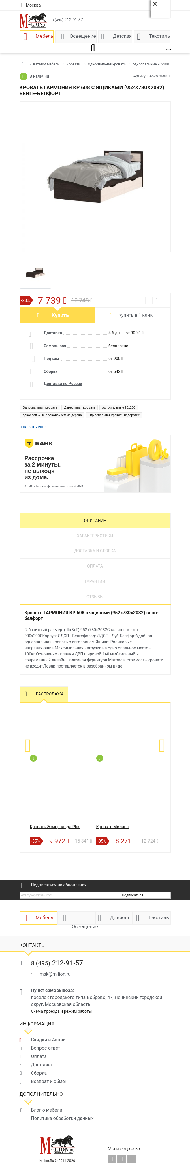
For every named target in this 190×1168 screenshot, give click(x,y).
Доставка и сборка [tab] (95, 551)
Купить (60, 315)
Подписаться (132, 895)
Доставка (41, 1064)
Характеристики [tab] (95, 536)
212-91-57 (67, 20)
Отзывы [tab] (95, 596)
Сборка (39, 1073)
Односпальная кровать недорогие (114, 415)
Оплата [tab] (95, 566)
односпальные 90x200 (118, 407)
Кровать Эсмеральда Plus (55, 826)
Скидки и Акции (48, 1039)
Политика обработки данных (62, 1118)
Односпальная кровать (40, 407)
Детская (122, 36)
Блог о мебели (46, 1110)
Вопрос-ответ (45, 1048)
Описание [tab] (95, 520)
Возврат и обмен (49, 1081)
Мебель (44, 36)
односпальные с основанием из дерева (52, 415)
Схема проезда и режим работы (61, 1011)
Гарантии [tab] (95, 581)
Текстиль (159, 36)
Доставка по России (63, 383)
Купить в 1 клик (135, 315)
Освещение (83, 36)
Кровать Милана (112, 826)
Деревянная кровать (79, 407)
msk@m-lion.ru (55, 974)
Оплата (39, 1056)
